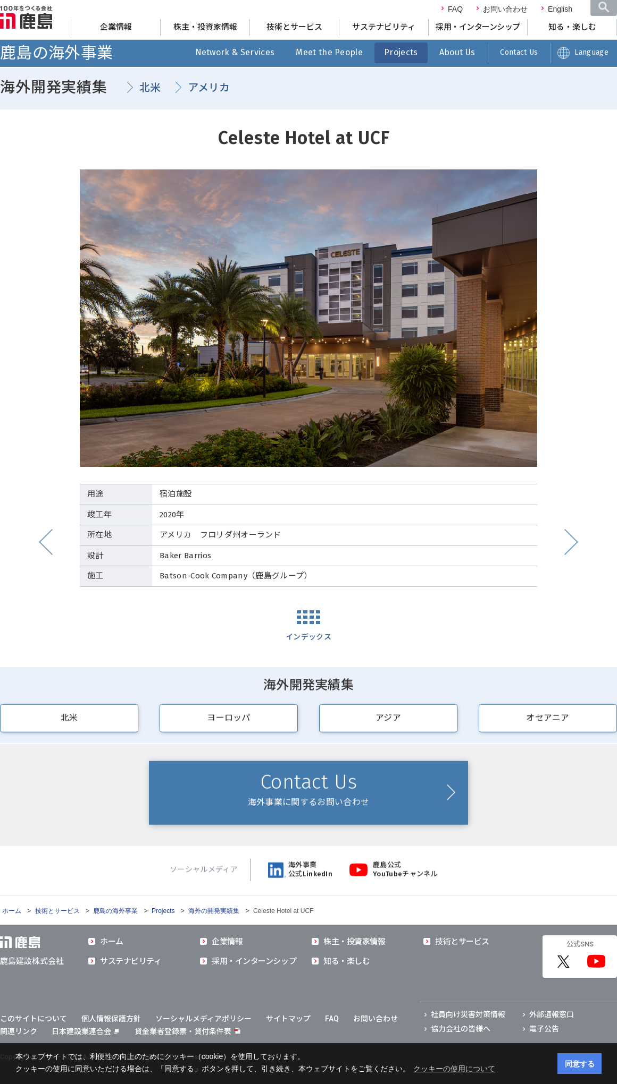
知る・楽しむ (572, 27)
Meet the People (329, 52)
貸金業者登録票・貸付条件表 (183, 1031)
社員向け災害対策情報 (468, 1014)
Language (591, 52)
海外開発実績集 (53, 87)
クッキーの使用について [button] (454, 1068)
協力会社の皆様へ (460, 1029)
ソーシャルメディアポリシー (203, 1018)
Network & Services (235, 52)
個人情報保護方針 (111, 1018)
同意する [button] (580, 1064)
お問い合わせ (505, 9)
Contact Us (519, 52)
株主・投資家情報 (205, 27)
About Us (457, 52)
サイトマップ (288, 1018)
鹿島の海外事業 (56, 53)
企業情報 (116, 27)
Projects (401, 52)
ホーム (11, 911)
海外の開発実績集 (213, 911)
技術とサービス (294, 27)
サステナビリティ (383, 27)
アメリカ (209, 87)
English (560, 9)
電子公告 (544, 1029)
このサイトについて (33, 1018)
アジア (388, 723)
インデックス (308, 637)
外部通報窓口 (551, 1014)
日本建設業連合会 (85, 1031)
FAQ (455, 9)
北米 (150, 87)
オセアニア (548, 723)
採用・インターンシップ (478, 27)
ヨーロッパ (229, 723)
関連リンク (18, 1031)
